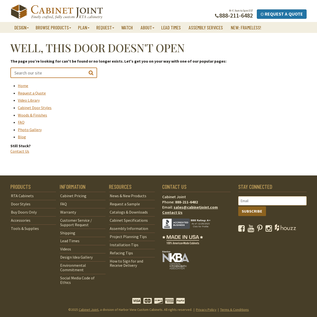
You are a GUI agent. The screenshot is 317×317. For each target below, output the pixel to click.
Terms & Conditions (234, 309)
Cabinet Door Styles (35, 107)
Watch (127, 27)
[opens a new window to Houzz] (285, 229)
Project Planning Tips (128, 236)
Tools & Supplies (25, 228)
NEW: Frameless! (246, 27)
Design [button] (20, 27)
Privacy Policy (206, 309)
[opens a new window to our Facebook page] (242, 229)
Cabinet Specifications (129, 220)
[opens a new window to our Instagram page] (269, 229)
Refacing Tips (121, 252)
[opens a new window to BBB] (189, 232)
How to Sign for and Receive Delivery (126, 263)
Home (23, 85)
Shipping (67, 232)
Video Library (29, 100)
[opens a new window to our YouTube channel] (252, 229)
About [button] (146, 27)
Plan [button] (82, 27)
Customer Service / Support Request (76, 222)
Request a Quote (282, 14)
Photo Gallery (30, 129)
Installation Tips (124, 244)
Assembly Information (129, 228)
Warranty (68, 212)
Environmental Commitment (73, 267)
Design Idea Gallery (76, 257)
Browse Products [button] (52, 27)
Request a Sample (125, 203)
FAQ (21, 122)
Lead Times (171, 27)
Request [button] (104, 27)
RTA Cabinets (22, 195)
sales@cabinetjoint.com (196, 207)
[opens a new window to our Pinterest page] (261, 229)
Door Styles (20, 203)
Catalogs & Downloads (129, 212)
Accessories (20, 220)
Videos (65, 248)
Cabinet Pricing (73, 195)
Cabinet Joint (88, 309)
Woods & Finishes (32, 115)
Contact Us (19, 151)
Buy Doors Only (24, 212)
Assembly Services (206, 27)
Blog (22, 136)
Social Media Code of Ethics (77, 280)
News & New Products (128, 195)
